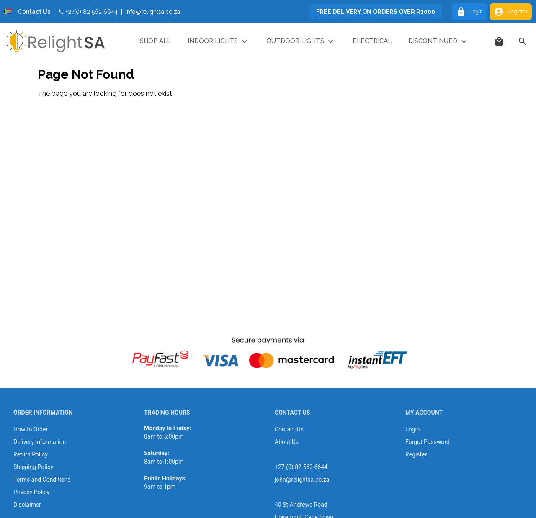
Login (469, 12)
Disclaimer (27, 504)
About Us (287, 442)
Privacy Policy (31, 492)
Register (511, 12)
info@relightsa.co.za (153, 11)
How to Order (30, 429)
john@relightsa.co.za (302, 479)
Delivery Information (39, 442)
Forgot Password (427, 442)
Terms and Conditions (42, 479)
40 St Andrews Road (301, 504)
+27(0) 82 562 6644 (88, 11)
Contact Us (34, 11)
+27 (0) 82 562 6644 (301, 467)
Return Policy (30, 454)
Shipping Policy (33, 467)
